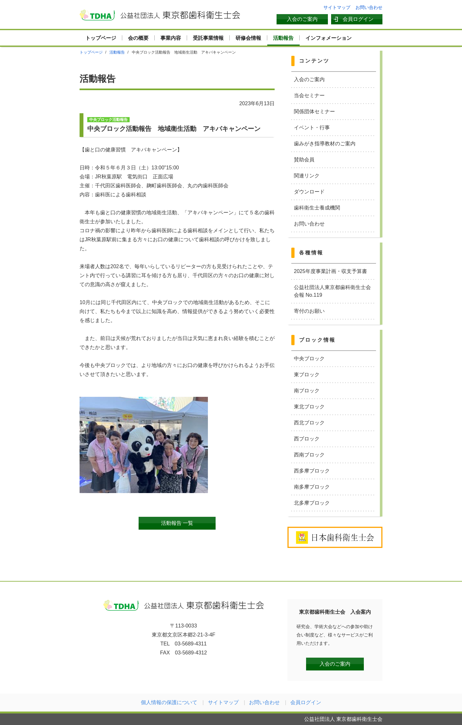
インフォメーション (328, 38)
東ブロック (307, 374)
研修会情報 (248, 38)
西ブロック (307, 438)
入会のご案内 (302, 19)
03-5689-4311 (191, 643)
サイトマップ (336, 7)
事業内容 (170, 38)
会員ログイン (358, 19)
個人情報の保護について (169, 702)
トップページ (100, 38)
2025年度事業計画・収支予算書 (330, 271)
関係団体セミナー (314, 111)
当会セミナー (309, 95)
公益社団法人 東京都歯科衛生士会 (160, 15)
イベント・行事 (312, 127)
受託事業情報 (208, 38)
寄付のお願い (309, 311)
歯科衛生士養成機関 (317, 207)
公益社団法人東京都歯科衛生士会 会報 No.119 (335, 291)
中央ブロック (309, 358)
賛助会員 (304, 159)
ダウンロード (309, 191)
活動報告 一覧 (177, 523)
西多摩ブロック (312, 470)
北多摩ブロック (312, 503)
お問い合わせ (368, 7)
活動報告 (283, 38)
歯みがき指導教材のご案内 (324, 143)
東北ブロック (309, 406)
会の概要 (138, 38)
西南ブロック (309, 454)
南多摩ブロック (312, 487)
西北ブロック (309, 422)
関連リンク (307, 175)
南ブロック (307, 390)
